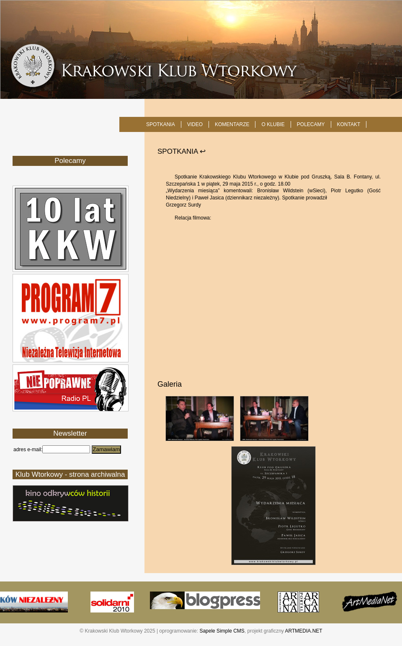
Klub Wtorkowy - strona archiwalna (70, 474)
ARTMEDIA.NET (303, 631)
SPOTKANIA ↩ (181, 151)
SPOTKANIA (160, 124)
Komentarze (232, 124)
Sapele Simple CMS (221, 631)
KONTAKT (349, 124)
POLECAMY (311, 124)
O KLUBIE (272, 124)
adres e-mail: (27, 449)
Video (195, 124)
